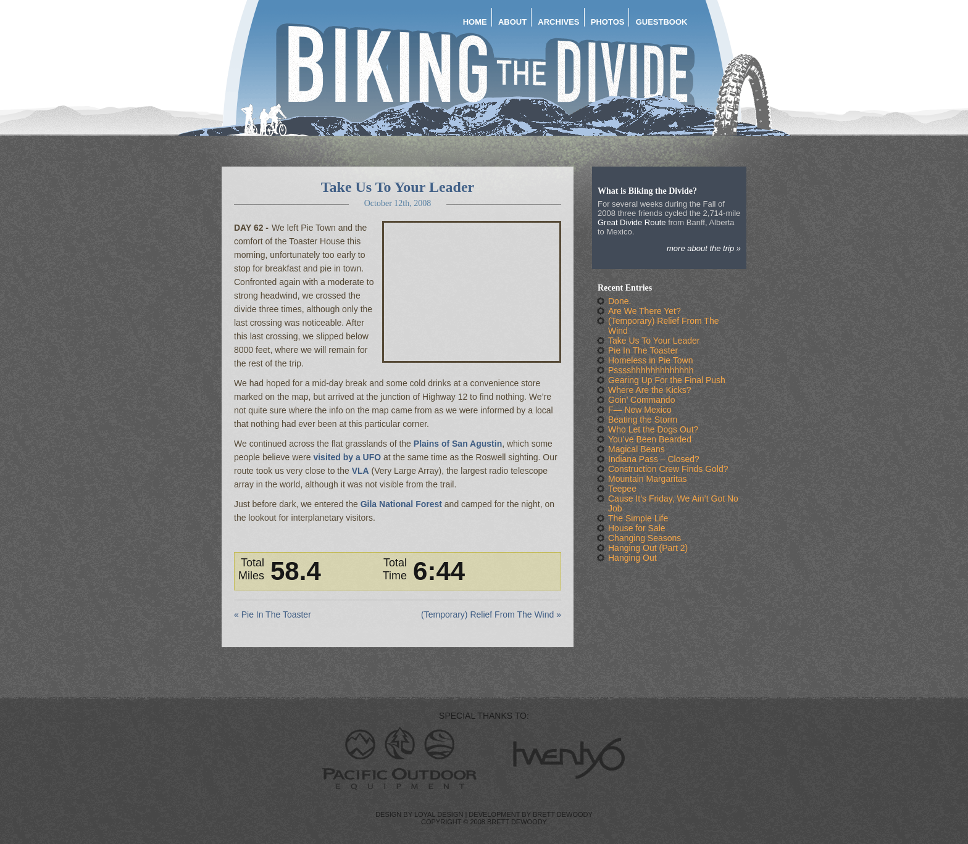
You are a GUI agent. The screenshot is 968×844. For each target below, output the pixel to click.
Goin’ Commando (641, 400)
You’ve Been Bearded (649, 439)
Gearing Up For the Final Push (666, 380)
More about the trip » (704, 248)
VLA (360, 471)
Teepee (622, 489)
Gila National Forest (401, 504)
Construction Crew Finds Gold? (668, 469)
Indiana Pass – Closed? (653, 459)
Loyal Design (438, 814)
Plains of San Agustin (458, 444)
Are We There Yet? (644, 311)
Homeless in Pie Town (650, 360)
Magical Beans (636, 449)
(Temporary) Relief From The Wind (487, 614)
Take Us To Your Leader (398, 187)
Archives (558, 22)
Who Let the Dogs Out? (653, 429)
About (512, 22)
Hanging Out (632, 558)
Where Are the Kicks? (649, 390)
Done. (619, 301)
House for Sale (637, 528)
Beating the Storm (642, 419)
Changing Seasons (644, 538)
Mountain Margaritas (647, 479)
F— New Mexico (640, 410)
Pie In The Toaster (276, 614)
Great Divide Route (632, 222)
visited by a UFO (347, 457)
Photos (608, 22)
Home (475, 22)
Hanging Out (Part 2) (648, 548)
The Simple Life (638, 518)
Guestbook (662, 22)
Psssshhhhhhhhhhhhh (651, 370)
